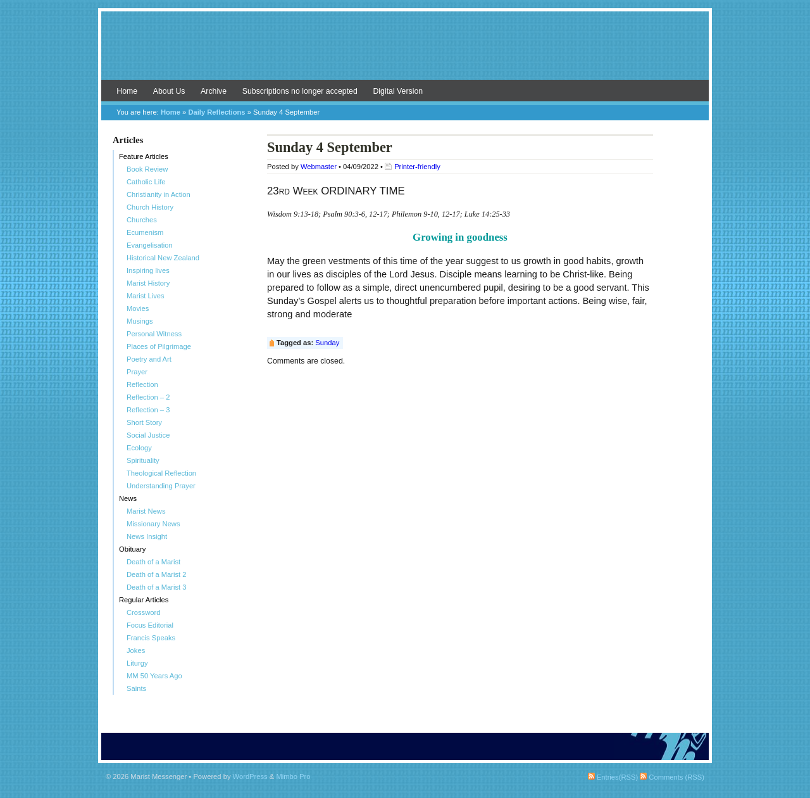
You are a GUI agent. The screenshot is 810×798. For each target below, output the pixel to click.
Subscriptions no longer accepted (300, 91)
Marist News (146, 511)
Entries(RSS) (613, 777)
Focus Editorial (150, 625)
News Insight (147, 536)
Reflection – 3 (148, 410)
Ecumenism (145, 232)
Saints (136, 688)
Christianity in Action (158, 194)
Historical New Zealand (163, 258)
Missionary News (153, 524)
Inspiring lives (148, 270)
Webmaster (319, 166)
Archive (214, 91)
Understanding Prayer (161, 486)
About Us (169, 91)
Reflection (142, 384)
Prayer (137, 372)
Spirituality (143, 460)
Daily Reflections (216, 112)
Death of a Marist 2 (157, 574)
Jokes (136, 650)
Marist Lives (146, 296)
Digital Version (398, 91)
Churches (142, 220)
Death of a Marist (153, 562)
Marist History (148, 283)
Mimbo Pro (293, 776)
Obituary (132, 549)
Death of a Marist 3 (157, 587)
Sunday (327, 342)
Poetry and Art (149, 359)
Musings (140, 321)
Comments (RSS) (672, 777)
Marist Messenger (405, 52)
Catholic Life (146, 182)
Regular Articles (143, 600)
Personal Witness (154, 334)
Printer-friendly (417, 166)
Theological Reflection (161, 473)
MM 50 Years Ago (154, 676)
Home (126, 91)
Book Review (147, 169)
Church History (150, 207)
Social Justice (148, 435)
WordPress (250, 776)
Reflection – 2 (148, 397)
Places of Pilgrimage (159, 346)
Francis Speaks (151, 638)
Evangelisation (150, 245)
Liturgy (137, 663)
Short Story (144, 422)
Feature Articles (143, 156)
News (128, 498)
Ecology (139, 448)
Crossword (143, 612)
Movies (138, 308)
